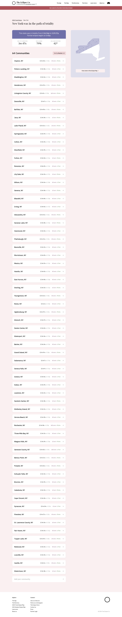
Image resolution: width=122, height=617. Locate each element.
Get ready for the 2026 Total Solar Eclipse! (61, 8)
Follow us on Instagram (36, 602)
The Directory (75, 3)
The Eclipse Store (35, 605)
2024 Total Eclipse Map (18, 605)
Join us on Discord (35, 600)
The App (59, 3)
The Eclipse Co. (23, 2)
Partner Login (33, 611)
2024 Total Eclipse (17, 20)
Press (31, 609)
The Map (66, 3)
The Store (84, 3)
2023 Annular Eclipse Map (18, 607)
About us (102, 3)
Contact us (33, 607)
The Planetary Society (30, 4)
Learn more (93, 3)
